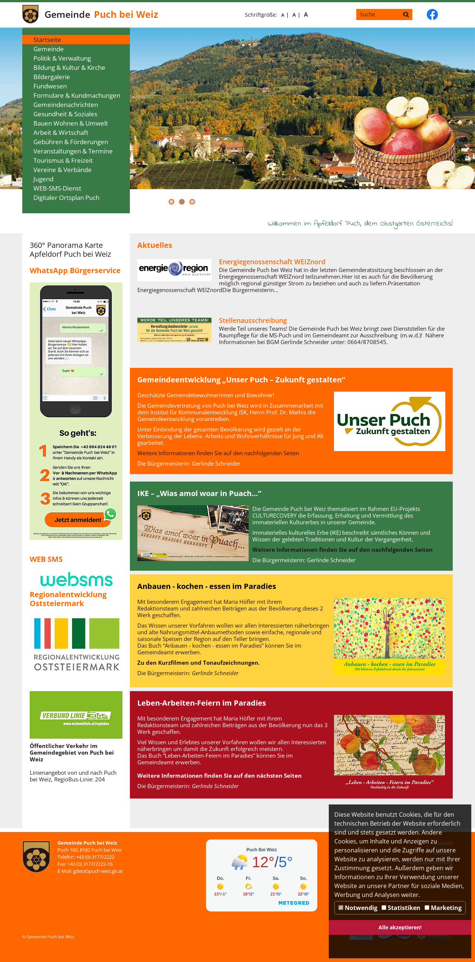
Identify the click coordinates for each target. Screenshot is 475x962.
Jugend (43, 179)
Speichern (364, 941)
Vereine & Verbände (62, 169)
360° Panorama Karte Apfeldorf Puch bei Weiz (70, 249)
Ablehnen (435, 941)
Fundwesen (50, 86)
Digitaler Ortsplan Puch (66, 197)
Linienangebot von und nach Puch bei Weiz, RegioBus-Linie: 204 (73, 776)
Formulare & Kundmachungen (76, 95)
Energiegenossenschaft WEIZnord (272, 261)
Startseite (47, 39)
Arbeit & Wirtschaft (60, 132)
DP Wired (459, 953)
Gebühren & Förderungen (70, 141)
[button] (171, 201)
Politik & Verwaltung (62, 58)
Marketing (443, 908)
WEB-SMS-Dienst (57, 188)
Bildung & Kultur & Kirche (69, 67)
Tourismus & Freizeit (63, 160)
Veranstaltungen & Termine (73, 151)
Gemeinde (48, 49)
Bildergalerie (51, 76)
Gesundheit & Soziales (65, 114)
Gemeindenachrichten (65, 104)
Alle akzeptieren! (400, 927)
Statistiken (400, 908)
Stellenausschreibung (253, 320)
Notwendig (357, 908)
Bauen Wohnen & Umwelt (70, 123)
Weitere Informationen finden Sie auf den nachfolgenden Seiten (218, 453)
